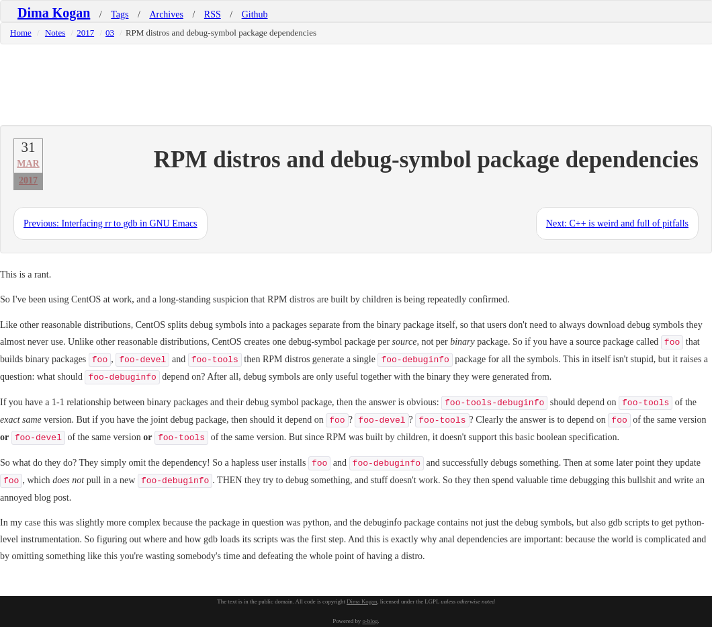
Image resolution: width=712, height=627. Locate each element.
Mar (28, 164)
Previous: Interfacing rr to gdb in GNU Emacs (110, 223)
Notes (55, 33)
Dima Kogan (53, 12)
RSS (212, 14)
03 (109, 33)
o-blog (369, 621)
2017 (85, 33)
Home (21, 33)
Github (255, 14)
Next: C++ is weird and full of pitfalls (617, 223)
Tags (119, 14)
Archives (166, 14)
